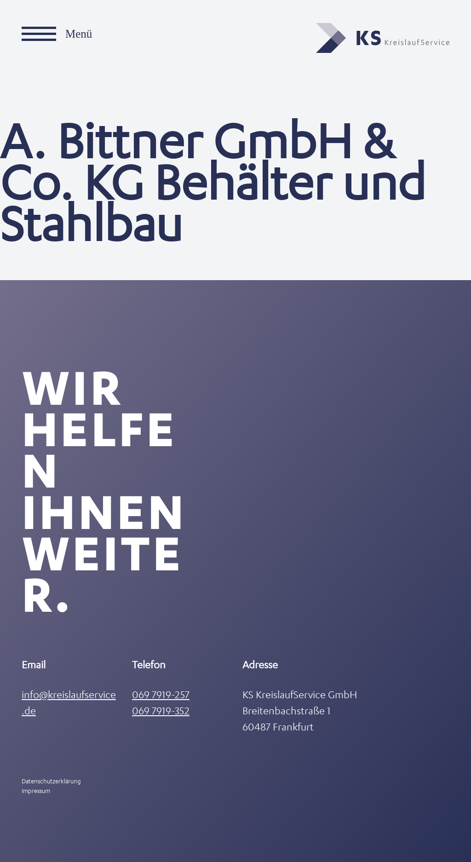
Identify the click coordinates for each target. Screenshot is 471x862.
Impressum (36, 790)
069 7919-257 (161, 694)
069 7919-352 (161, 710)
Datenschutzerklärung (51, 781)
